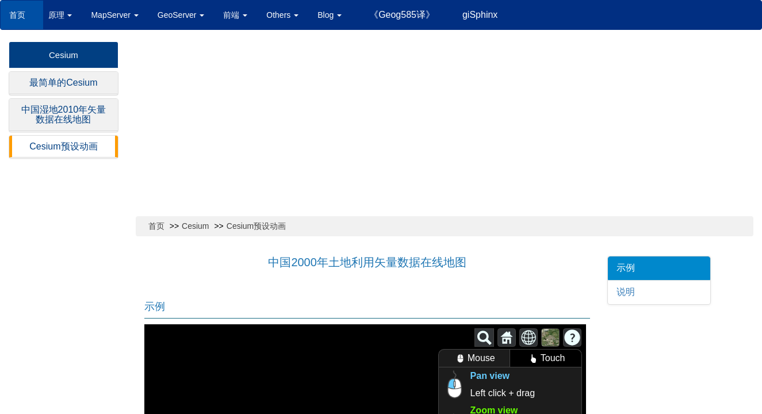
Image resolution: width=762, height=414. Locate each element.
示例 (626, 268)
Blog (329, 15)
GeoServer (181, 15)
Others (282, 15)
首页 (22, 15)
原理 (60, 15)
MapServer (114, 15)
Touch (545, 358)
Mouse (474, 358)
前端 (235, 15)
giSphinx (479, 15)
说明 (626, 292)
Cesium (63, 55)
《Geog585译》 (402, 15)
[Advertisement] (444, 127)
